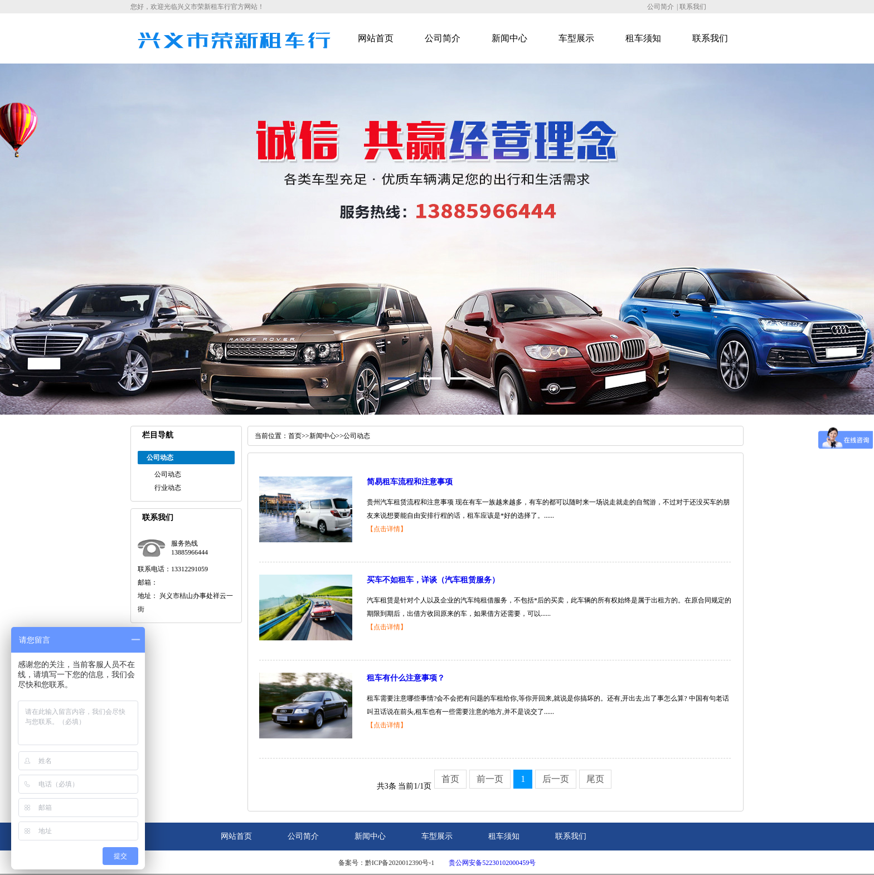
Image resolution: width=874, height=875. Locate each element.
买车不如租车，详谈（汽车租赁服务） (433, 580)
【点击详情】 (387, 529)
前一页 (490, 779)
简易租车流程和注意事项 (410, 482)
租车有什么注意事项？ (406, 678)
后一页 (555, 779)
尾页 (595, 779)
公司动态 (167, 474)
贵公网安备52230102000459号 (492, 863)
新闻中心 (509, 38)
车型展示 (576, 38)
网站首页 (376, 38)
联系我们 (692, 7)
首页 (295, 436)
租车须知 (643, 38)
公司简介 (660, 7)
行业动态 (167, 488)
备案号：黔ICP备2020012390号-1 (386, 863)
